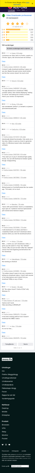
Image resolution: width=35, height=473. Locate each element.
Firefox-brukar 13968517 (11, 118)
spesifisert (19, 454)
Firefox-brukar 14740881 (11, 271)
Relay (4, 432)
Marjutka (14, 204)
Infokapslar (15, 451)
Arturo (14, 241)
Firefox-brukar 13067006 (12, 154)
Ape (13, 123)
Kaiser (14, 53)
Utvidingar (11, 10)
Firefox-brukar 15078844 (12, 220)
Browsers (5, 425)
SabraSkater (16, 259)
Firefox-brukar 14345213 (11, 67)
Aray (13, 326)
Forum (4, 392)
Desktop (5, 408)
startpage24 (13, 18)
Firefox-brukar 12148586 (11, 185)
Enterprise (6, 415)
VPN (3, 428)
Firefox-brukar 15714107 (11, 137)
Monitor (5, 435)
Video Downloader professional (18, 15)
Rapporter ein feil (8, 395)
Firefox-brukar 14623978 (11, 338)
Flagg (3, 61)
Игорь (14, 104)
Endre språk (5, 466)
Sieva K (14, 81)
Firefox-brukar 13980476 (12, 314)
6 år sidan (19, 53)
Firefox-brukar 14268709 (12, 198)
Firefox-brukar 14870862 (12, 177)
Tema (18, 10)
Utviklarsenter (7, 381)
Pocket (4, 439)
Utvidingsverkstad (9, 378)
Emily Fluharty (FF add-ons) (12, 300)
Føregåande (9, 344)
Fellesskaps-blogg (9, 388)
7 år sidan (23, 170)
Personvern (5, 451)
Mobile (4, 412)
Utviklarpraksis (7, 385)
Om (3, 371)
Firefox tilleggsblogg (10, 374)
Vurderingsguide (8, 399)
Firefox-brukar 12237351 (11, 170)
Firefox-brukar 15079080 (12, 227)
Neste (26, 344)
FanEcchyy (15, 129)
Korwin (14, 287)
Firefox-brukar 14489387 (11, 88)
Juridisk (23, 451)
